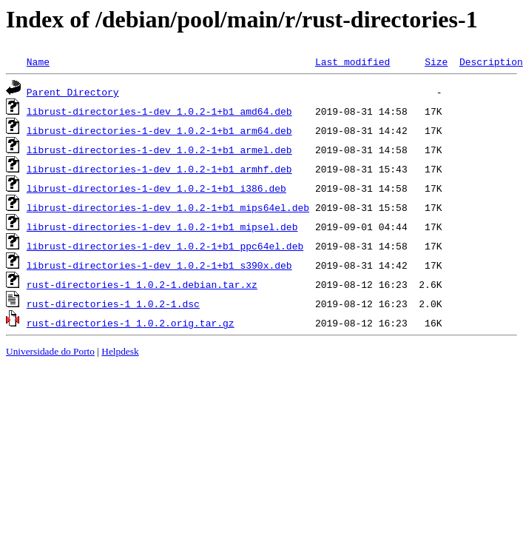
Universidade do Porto (50, 351)
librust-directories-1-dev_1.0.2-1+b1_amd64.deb (159, 111)
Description (491, 61)
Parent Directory (73, 91)
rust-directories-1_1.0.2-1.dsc (113, 303)
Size (436, 61)
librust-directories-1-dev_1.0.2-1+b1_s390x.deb (159, 265)
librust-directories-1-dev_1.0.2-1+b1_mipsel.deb (162, 226)
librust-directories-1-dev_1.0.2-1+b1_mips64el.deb (168, 207)
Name (38, 61)
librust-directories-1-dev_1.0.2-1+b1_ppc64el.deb (165, 245)
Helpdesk (119, 351)
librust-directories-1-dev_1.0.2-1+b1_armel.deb (159, 149)
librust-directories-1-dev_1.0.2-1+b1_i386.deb (156, 188)
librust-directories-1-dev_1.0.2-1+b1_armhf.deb (159, 168)
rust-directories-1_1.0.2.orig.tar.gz (130, 322)
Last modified (352, 61)
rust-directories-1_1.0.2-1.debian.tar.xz (142, 284)
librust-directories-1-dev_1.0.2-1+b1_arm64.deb (159, 130)
